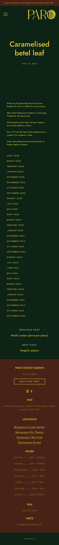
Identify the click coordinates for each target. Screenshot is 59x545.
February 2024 (15, 289)
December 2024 (16, 236)
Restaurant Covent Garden (29, 427)
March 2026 (14, 161)
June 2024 (13, 268)
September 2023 (16, 316)
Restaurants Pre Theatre (29, 432)
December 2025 (16, 177)
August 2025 (14, 198)
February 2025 (15, 225)
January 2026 (15, 171)
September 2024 (16, 252)
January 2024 (15, 294)
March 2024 (14, 284)
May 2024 (12, 273)
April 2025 (13, 214)
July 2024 (13, 262)
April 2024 (13, 278)
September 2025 (16, 193)
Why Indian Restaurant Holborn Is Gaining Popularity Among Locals (26, 114)
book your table (29, 381)
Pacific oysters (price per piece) (29, 335)
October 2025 (15, 187)
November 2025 (16, 182)
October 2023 (15, 310)
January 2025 (15, 230)
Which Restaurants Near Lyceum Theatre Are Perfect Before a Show (25, 124)
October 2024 (15, 246)
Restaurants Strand (29, 443)
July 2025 (12, 204)
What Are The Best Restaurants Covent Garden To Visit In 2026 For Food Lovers (26, 105)
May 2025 (12, 209)
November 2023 (16, 305)
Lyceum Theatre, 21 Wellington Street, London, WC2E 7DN (29, 3)
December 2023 (16, 300)
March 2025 (14, 220)
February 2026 (15, 166)
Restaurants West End (29, 437)
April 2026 (13, 156)
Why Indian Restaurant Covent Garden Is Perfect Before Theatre (26, 143)
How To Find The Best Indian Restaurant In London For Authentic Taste (26, 133)
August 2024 (15, 257)
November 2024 (16, 241)
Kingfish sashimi (29, 350)
